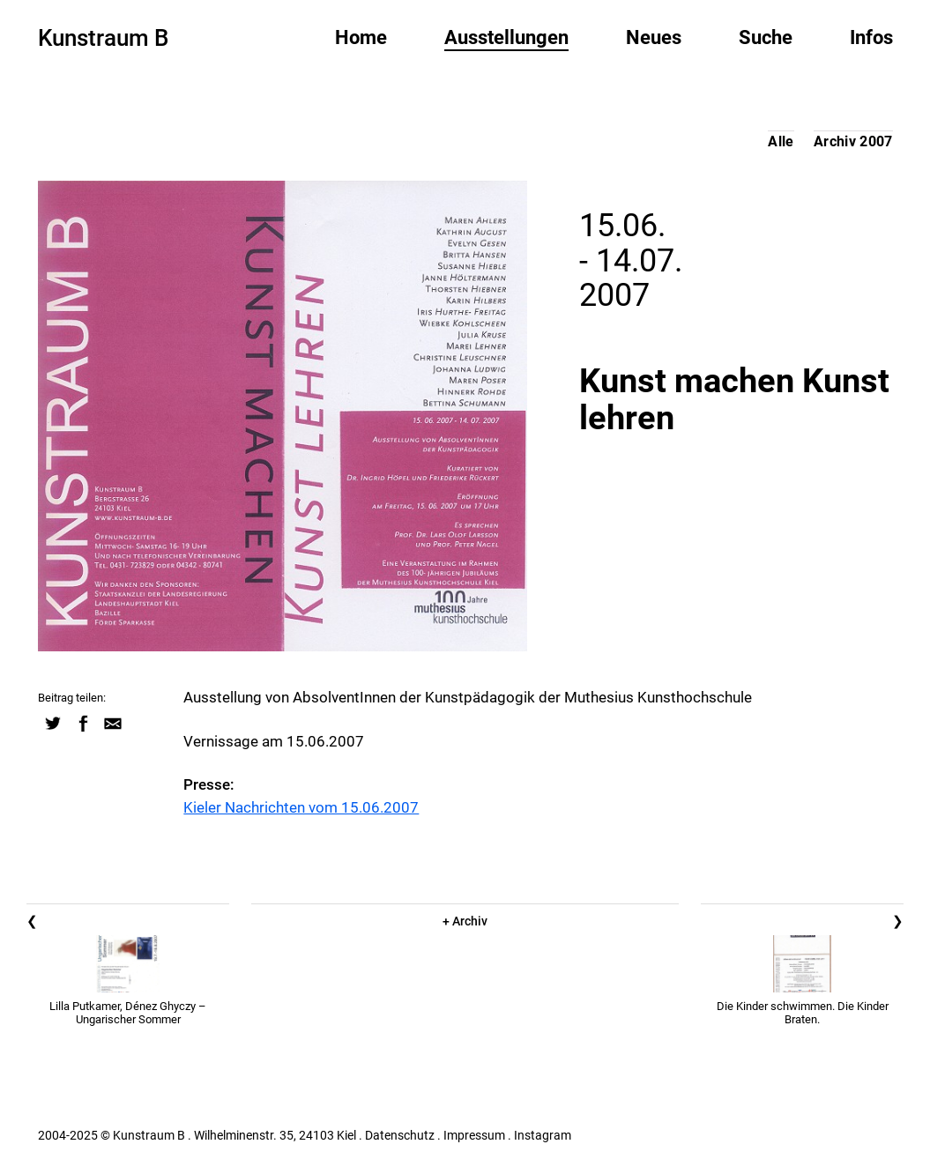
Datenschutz (400, 1135)
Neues (653, 37)
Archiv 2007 (853, 141)
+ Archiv (465, 921)
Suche (765, 37)
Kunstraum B (103, 38)
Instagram (542, 1135)
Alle (780, 141)
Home (361, 37)
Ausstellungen (506, 37)
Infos (871, 37)
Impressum (474, 1135)
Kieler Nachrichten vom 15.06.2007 (301, 807)
